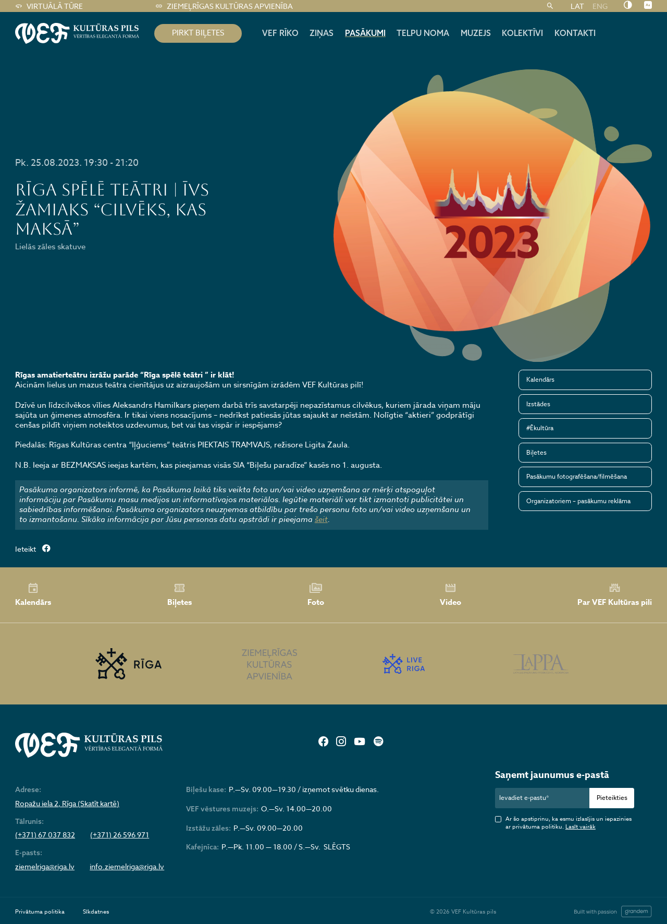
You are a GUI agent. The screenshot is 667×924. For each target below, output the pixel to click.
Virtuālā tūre (48, 6)
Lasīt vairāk (580, 826)
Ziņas (322, 33)
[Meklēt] (550, 6)
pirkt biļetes (198, 33)
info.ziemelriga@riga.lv (127, 866)
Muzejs (476, 33)
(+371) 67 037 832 (45, 835)
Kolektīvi (522, 33)
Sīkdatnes (96, 911)
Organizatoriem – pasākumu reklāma (578, 500)
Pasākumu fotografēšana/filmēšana (576, 476)
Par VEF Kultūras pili (614, 594)
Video (450, 595)
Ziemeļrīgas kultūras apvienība (223, 6)
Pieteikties (612, 797)
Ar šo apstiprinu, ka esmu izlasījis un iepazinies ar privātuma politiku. (568, 823)
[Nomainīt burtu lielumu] (648, 5)
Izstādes (538, 403)
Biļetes (536, 452)
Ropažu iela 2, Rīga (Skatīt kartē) (67, 803)
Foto (315, 595)
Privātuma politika (40, 911)
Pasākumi (365, 33)
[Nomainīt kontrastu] (628, 5)
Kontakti (575, 33)
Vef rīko (280, 33)
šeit (321, 519)
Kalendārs (540, 379)
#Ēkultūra (539, 427)
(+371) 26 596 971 (119, 835)
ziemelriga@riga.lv (45, 866)
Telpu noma (423, 33)
